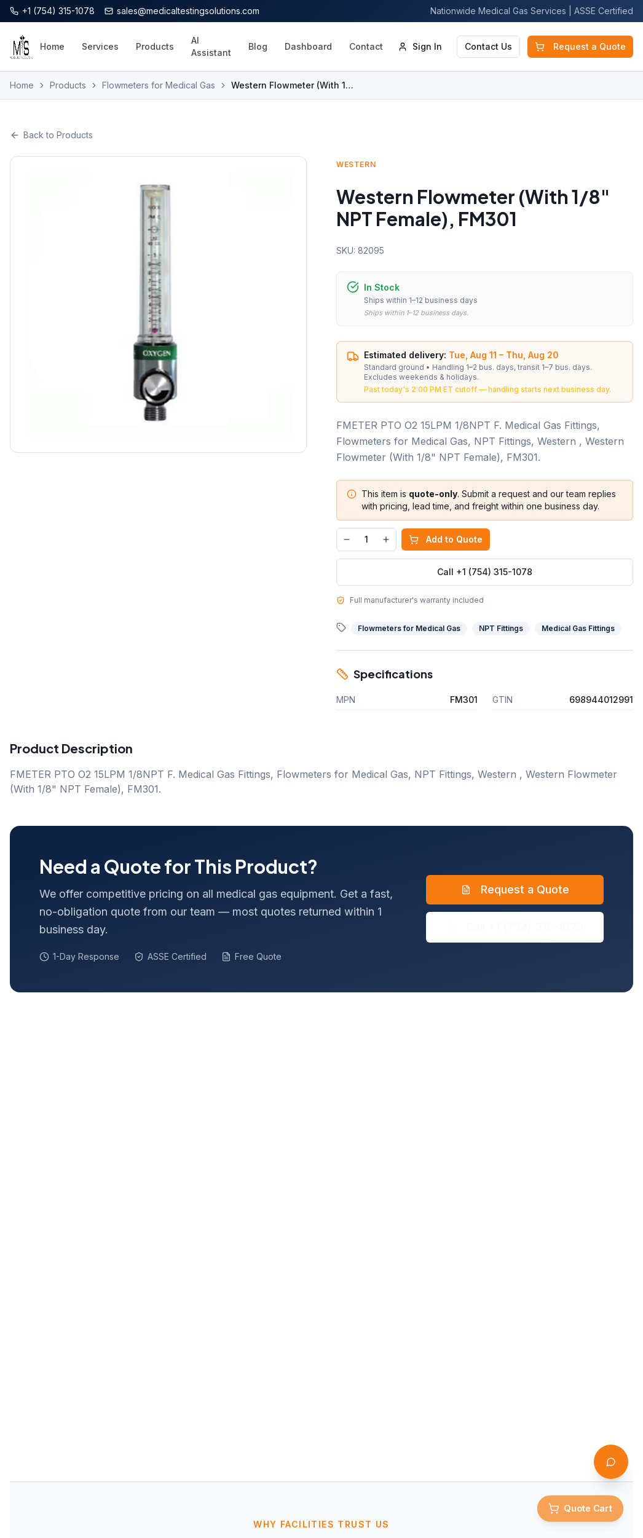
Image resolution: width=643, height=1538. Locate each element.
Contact (366, 46)
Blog (257, 46)
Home (52, 46)
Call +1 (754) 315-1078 (484, 572)
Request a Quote (580, 46)
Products (155, 46)
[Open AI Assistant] (611, 1462)
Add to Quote (446, 539)
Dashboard (308, 46)
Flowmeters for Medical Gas (158, 85)
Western (356, 164)
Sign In (420, 46)
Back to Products (51, 135)
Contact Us (488, 46)
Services (100, 46)
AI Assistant (211, 46)
